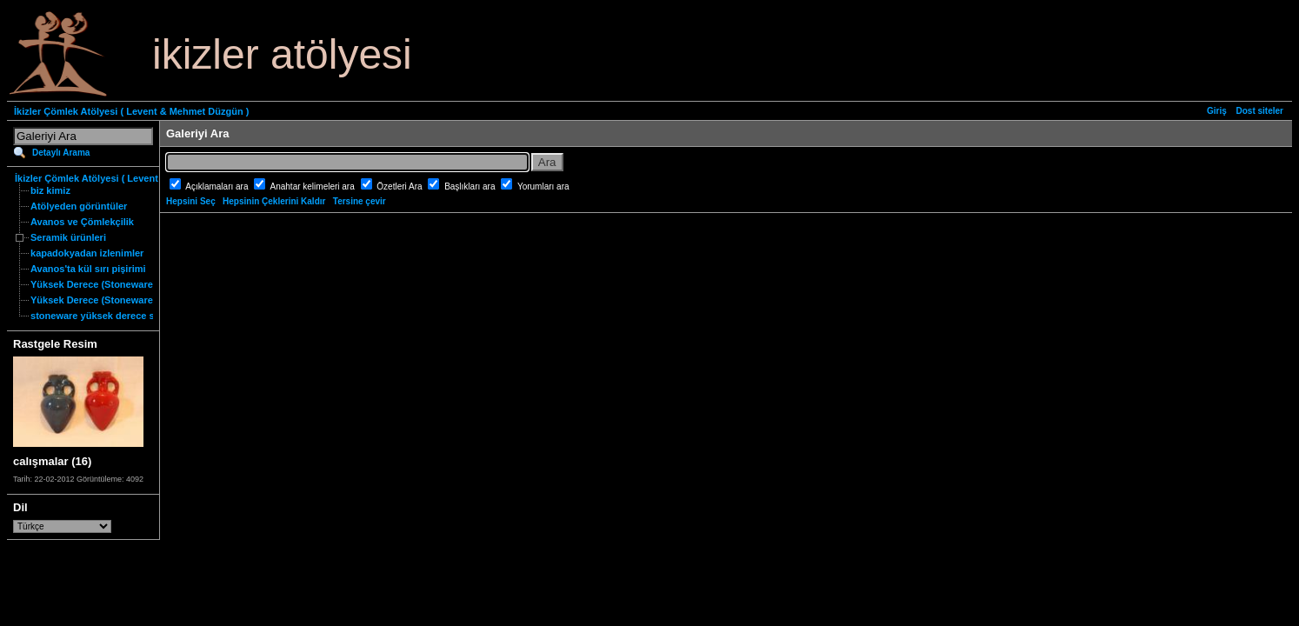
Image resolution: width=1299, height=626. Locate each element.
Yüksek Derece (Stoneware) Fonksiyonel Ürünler (140, 284)
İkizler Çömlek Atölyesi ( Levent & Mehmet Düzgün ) (131, 111)
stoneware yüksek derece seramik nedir (120, 315)
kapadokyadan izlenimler (86, 253)
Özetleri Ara (400, 186)
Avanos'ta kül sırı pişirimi (88, 268)
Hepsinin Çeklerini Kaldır (274, 201)
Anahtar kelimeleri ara (313, 186)
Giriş (1217, 111)
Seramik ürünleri (68, 237)
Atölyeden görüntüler (78, 206)
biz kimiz (50, 190)
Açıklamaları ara (217, 186)
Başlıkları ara (470, 186)
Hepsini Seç (191, 201)
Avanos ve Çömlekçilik (82, 221)
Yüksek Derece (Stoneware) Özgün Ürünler (127, 300)
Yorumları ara (543, 186)
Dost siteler (1259, 111)
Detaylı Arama (61, 152)
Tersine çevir (359, 201)
